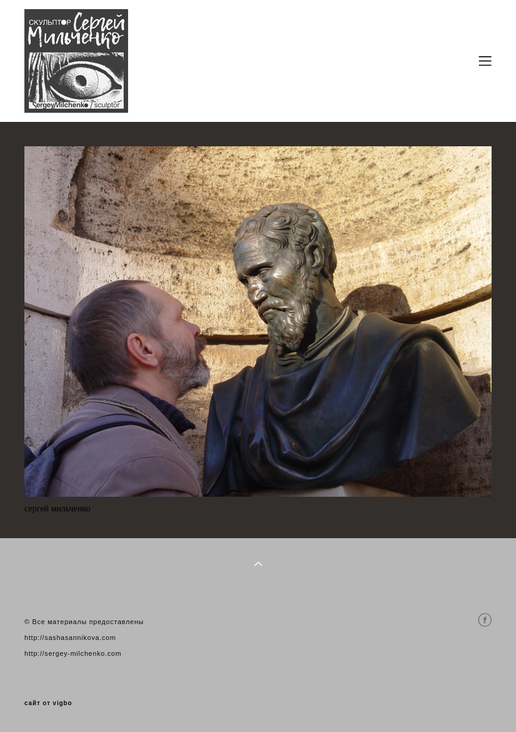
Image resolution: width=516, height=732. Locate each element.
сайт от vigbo (48, 703)
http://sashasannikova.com (70, 637)
